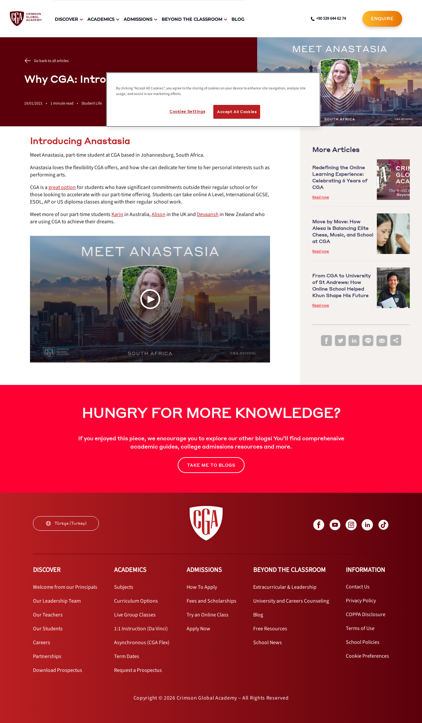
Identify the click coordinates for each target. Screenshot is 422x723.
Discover (66, 19)
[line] (368, 341)
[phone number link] (328, 18)
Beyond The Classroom (192, 19)
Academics (100, 19)
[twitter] (340, 341)
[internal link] (382, 19)
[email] (381, 341)
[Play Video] (150, 299)
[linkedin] (354, 341)
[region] (213, 99)
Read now (320, 197)
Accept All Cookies (236, 111)
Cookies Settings (187, 111)
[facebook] (326, 341)
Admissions (138, 19)
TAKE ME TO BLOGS (211, 465)
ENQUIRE (382, 18)
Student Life (91, 103)
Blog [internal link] (237, 19)
